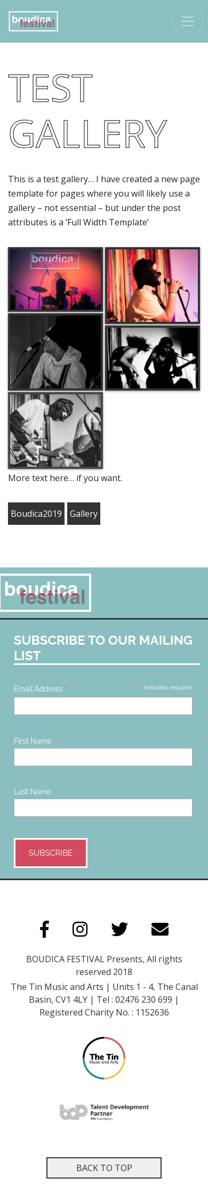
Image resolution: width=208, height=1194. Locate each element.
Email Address (41, 689)
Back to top (104, 1168)
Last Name (32, 791)
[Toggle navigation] (188, 21)
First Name (33, 741)
